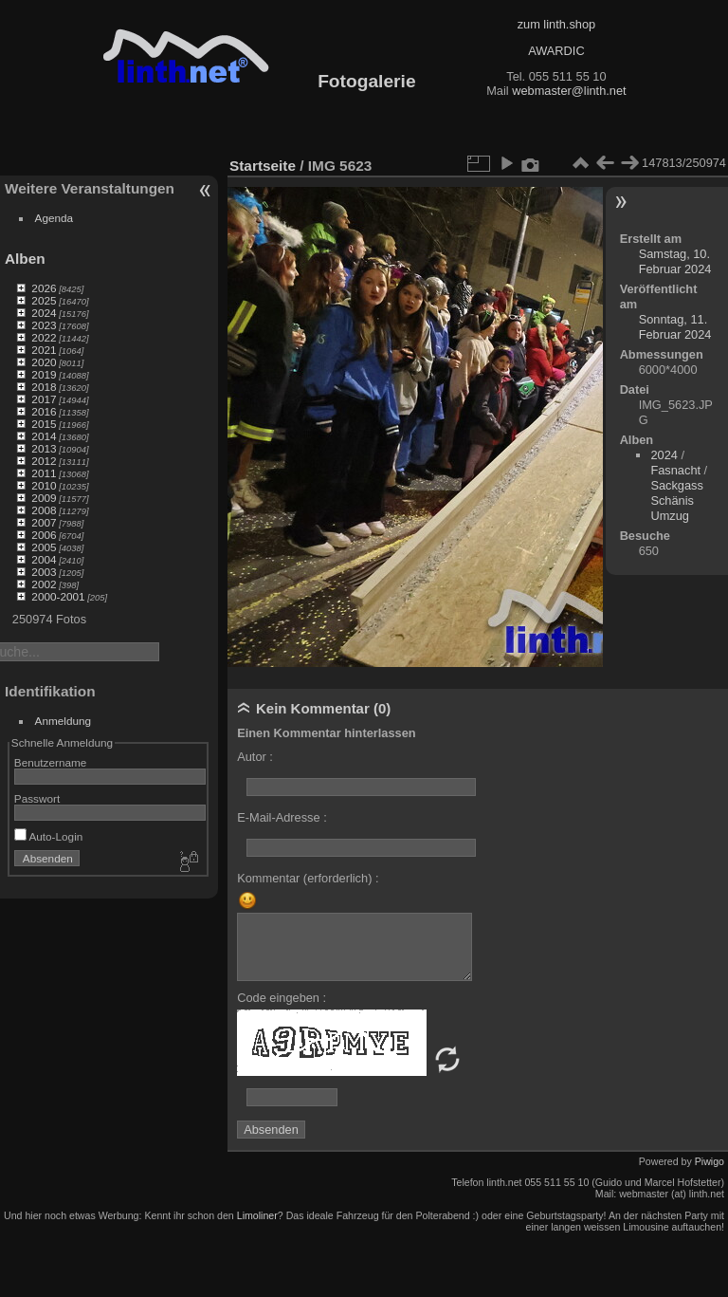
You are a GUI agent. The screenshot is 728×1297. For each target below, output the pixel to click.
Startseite (262, 165)
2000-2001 (57, 596)
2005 (43, 547)
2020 (43, 362)
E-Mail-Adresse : (282, 817)
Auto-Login (48, 836)
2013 (43, 448)
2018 (43, 386)
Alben (25, 258)
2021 (43, 349)
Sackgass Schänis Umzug (676, 500)
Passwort (37, 798)
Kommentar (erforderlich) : (307, 878)
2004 (43, 559)
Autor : (255, 757)
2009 (43, 497)
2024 (43, 312)
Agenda (54, 218)
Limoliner (257, 1215)
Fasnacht (675, 470)
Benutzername (50, 762)
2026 (43, 288)
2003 (43, 571)
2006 (43, 534)
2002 (43, 584)
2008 (43, 510)
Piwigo (709, 1161)
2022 (43, 337)
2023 (43, 325)
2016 (43, 411)
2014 (43, 436)
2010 (43, 485)
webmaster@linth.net (569, 90)
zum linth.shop (557, 24)
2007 (43, 522)
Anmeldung (63, 720)
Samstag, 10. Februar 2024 (675, 261)
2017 (43, 399)
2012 (43, 460)
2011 (43, 473)
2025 (43, 300)
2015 (43, 423)
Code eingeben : (281, 998)
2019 (43, 374)
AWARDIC (556, 51)
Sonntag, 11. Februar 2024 (675, 327)
